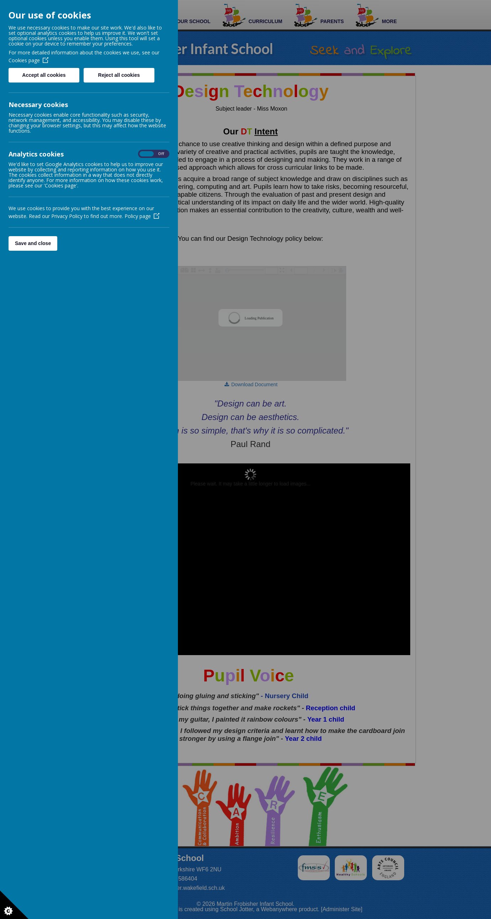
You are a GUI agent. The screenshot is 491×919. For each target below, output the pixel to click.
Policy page (142, 216)
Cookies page (28, 60)
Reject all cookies (119, 75)
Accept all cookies (43, 75)
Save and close (33, 243)
